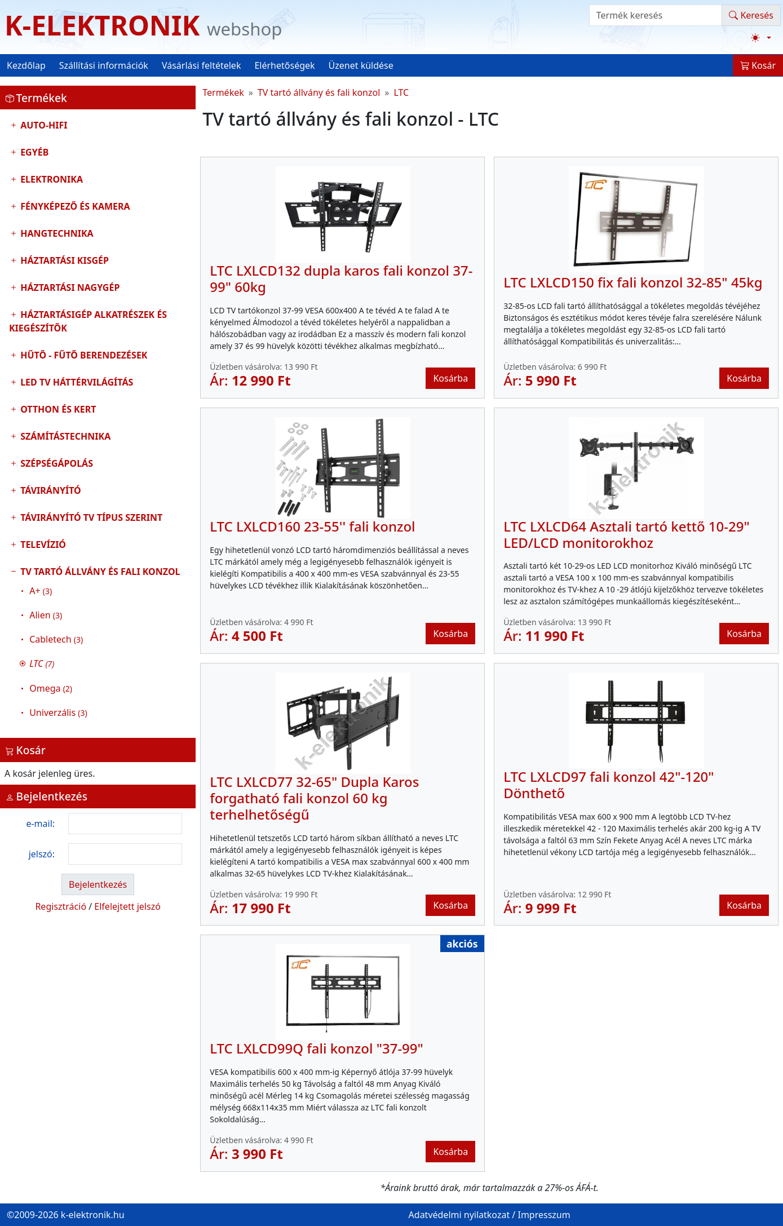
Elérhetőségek (284, 65)
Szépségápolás (55, 463)
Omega (50, 688)
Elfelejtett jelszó (127, 906)
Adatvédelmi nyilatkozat (459, 1215)
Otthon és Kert (57, 409)
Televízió (42, 544)
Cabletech (56, 639)
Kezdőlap (26, 65)
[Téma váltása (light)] (761, 37)
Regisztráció (60, 906)
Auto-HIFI (43, 125)
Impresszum (543, 1215)
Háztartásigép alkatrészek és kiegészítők (88, 321)
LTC (401, 92)
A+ (40, 591)
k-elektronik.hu (93, 1215)
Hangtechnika (56, 233)
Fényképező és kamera (74, 206)
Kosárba (450, 378)
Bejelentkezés (98, 884)
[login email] (125, 823)
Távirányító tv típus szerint (90, 517)
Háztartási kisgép (63, 260)
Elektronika (50, 179)
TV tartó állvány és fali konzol (98, 644)
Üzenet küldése (361, 65)
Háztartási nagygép (69, 287)
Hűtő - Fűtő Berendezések (82, 355)
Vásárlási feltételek (201, 65)
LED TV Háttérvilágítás (75, 382)
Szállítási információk (103, 65)
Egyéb (33, 152)
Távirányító (49, 490)
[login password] (125, 854)
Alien (45, 615)
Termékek (223, 92)
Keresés (751, 15)
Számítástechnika (64, 436)
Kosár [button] (758, 65)
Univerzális (58, 712)
